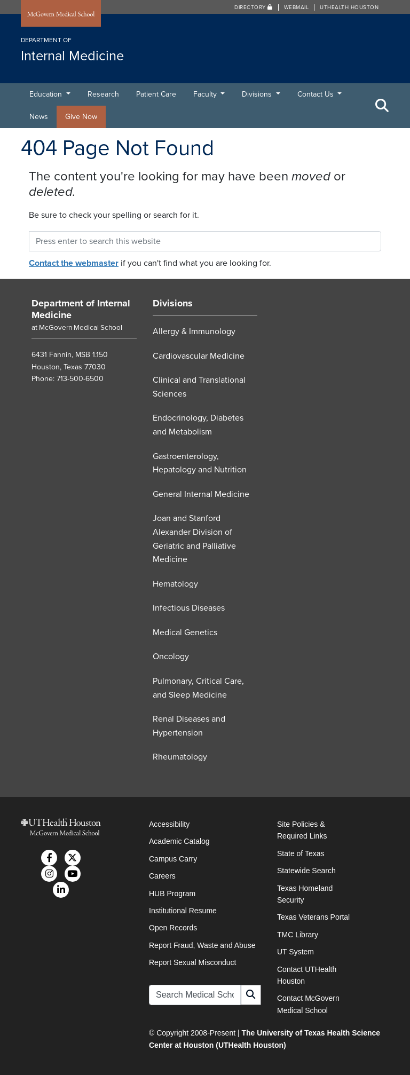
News (38, 116)
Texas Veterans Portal (313, 917)
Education (46, 94)
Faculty (206, 94)
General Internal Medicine (201, 494)
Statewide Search (306, 870)
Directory (253, 7)
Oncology (171, 656)
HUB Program (172, 893)
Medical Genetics (185, 632)
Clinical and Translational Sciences (199, 387)
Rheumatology (180, 757)
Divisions (258, 94)
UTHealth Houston (349, 7)
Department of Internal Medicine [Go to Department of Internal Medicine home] (80, 309)
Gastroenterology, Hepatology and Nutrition (200, 463)
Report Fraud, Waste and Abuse (202, 945)
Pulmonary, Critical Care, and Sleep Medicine (198, 688)
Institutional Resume (183, 910)
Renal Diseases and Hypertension (189, 726)
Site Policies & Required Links (302, 830)
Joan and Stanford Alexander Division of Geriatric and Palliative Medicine (194, 539)
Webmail (296, 7)
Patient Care (156, 94)
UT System (295, 951)
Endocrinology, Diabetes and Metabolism (198, 425)
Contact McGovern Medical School (308, 1004)
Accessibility (169, 824)
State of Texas (300, 853)
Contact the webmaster (74, 263)
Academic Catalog (179, 841)
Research (103, 94)
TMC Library (297, 934)
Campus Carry (173, 859)
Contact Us (316, 94)
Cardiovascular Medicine (199, 356)
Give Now (81, 116)
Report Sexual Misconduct (192, 962)
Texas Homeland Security (305, 894)
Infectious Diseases (189, 608)
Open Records (173, 927)
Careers (162, 876)
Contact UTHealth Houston (306, 975)
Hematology (175, 584)
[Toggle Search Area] (382, 105)
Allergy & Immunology (194, 331)
